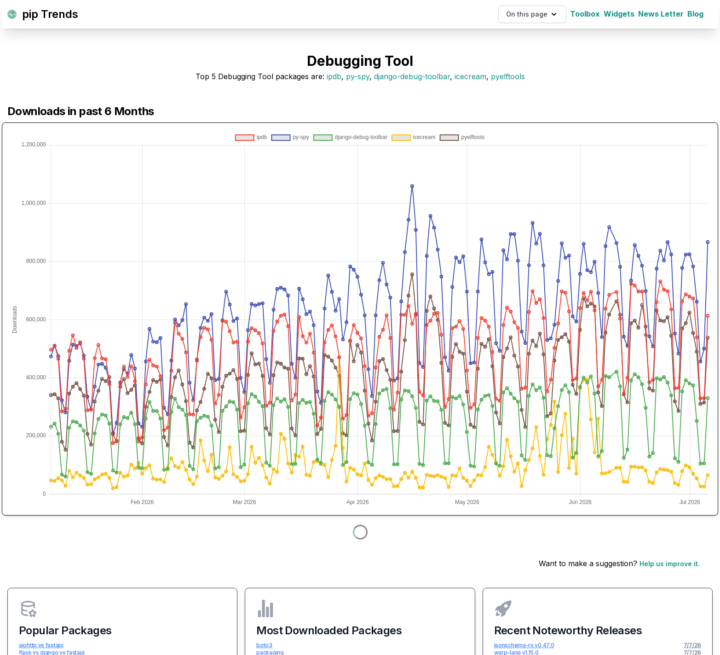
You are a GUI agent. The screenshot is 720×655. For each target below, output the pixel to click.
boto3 (264, 645)
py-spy (357, 76)
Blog (695, 13)
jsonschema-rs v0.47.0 (524, 645)
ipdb (334, 76)
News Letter (661, 13)
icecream (470, 76)
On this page (532, 14)
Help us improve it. (669, 564)
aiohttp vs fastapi (41, 645)
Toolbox (585, 13)
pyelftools (508, 76)
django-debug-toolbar (412, 76)
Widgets (619, 13)
